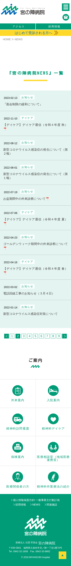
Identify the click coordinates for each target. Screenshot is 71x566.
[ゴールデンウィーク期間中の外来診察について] (35, 242)
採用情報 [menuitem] (20, 504)
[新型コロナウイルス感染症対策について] (35, 310)
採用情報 (54, 26)
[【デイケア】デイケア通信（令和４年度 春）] (35, 267)
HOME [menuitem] (7, 39)
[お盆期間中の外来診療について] (35, 195)
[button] (65, 7)
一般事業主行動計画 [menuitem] (48, 500)
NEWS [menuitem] (36, 504)
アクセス (18, 26)
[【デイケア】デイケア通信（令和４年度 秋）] (35, 123)
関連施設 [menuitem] (52, 504)
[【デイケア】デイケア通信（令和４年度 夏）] (35, 218)
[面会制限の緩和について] (35, 101)
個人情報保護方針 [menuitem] (23, 500)
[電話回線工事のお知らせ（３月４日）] (35, 290)
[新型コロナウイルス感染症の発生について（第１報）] (35, 172)
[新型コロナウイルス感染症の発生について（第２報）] (35, 148)
